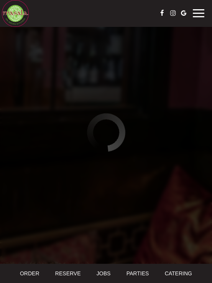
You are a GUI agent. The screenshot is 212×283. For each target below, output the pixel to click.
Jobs (104, 273)
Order (29, 273)
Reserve (68, 273)
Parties (138, 273)
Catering (178, 273)
